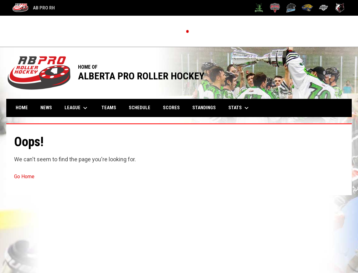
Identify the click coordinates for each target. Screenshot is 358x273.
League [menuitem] (77, 108)
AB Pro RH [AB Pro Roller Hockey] (34, 8)
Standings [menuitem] (204, 107)
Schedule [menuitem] (139, 107)
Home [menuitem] (22, 107)
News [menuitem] (46, 107)
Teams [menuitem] (108, 107)
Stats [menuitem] (239, 108)
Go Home (24, 176)
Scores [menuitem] (171, 107)
